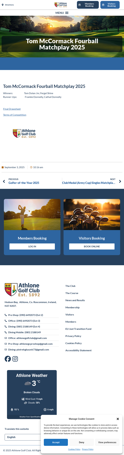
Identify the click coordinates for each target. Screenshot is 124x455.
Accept (56, 442)
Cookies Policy (74, 449)
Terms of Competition (14, 114)
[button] (117, 418)
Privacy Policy (87, 449)
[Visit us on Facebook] (8, 359)
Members (70, 321)
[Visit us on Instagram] (15, 359)
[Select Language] (32, 437)
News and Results (75, 300)
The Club (70, 285)
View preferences (107, 442)
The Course (71, 293)
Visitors (69, 314)
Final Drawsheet (12, 108)
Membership (72, 307)
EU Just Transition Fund (78, 328)
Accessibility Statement (78, 350)
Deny (81, 442)
